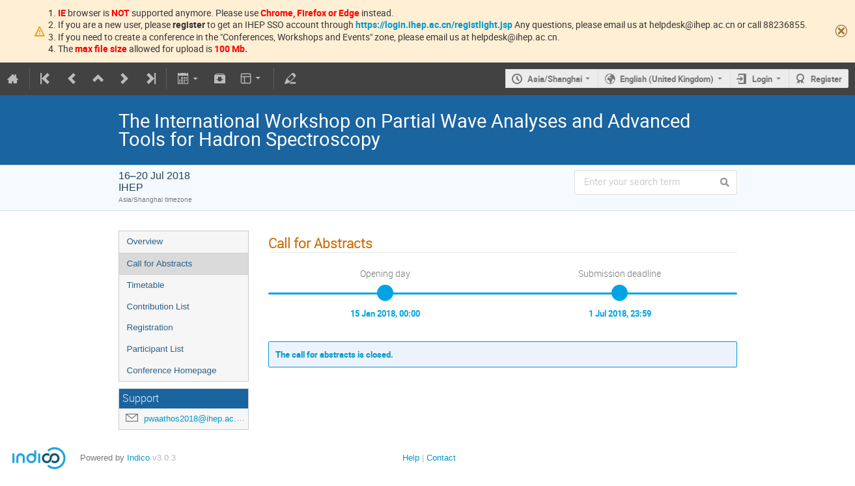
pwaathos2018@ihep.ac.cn (194, 418)
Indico (138, 457)
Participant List (155, 349)
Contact (441, 457)
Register (826, 79)
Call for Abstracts (160, 263)
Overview (145, 241)
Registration (150, 327)
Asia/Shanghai (554, 79)
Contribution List (158, 306)
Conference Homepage (172, 370)
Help (410, 457)
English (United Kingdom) (667, 79)
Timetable (146, 285)
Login (762, 79)
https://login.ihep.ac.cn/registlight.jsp (434, 24)
